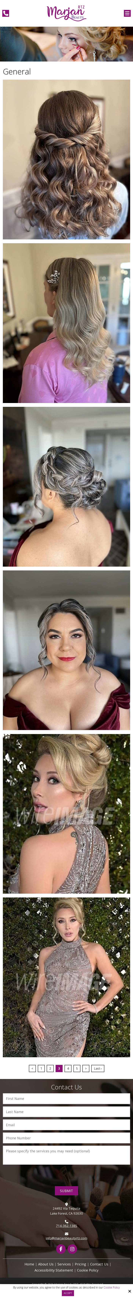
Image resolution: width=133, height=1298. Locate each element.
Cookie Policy (112, 1287)
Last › (98, 1068)
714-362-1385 (66, 1226)
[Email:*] (66, 1124)
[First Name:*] (66, 1098)
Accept (68, 1293)
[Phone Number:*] (66, 1137)
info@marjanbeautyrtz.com (66, 1238)
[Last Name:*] (66, 1111)
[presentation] (66, 1175)
